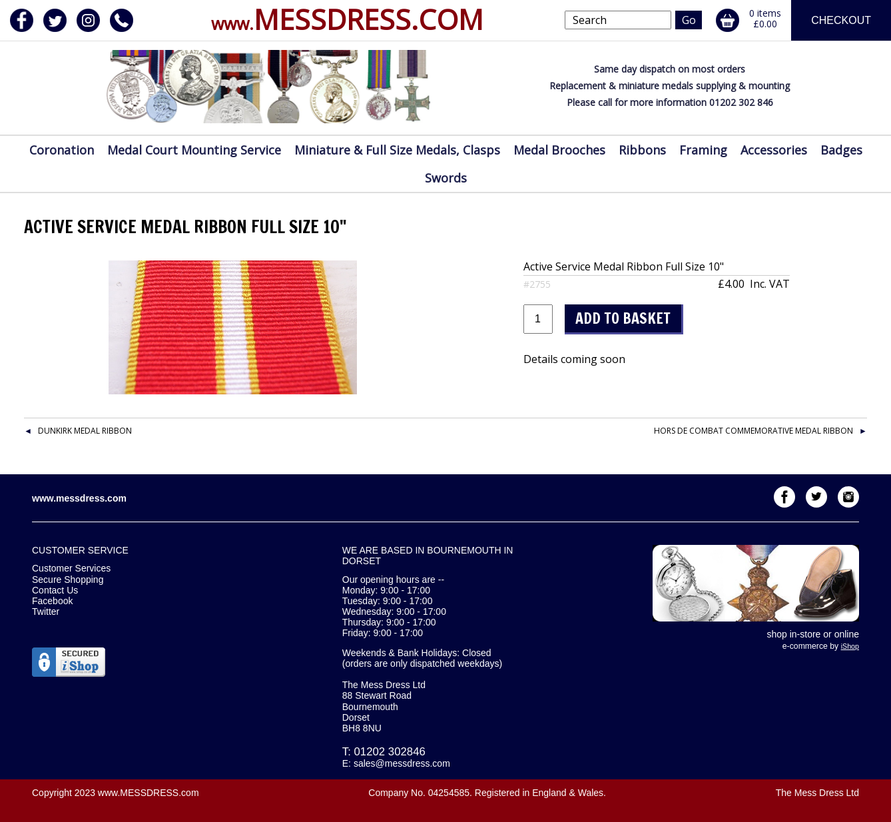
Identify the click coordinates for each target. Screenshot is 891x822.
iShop (850, 646)
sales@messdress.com (402, 763)
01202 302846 (389, 751)
